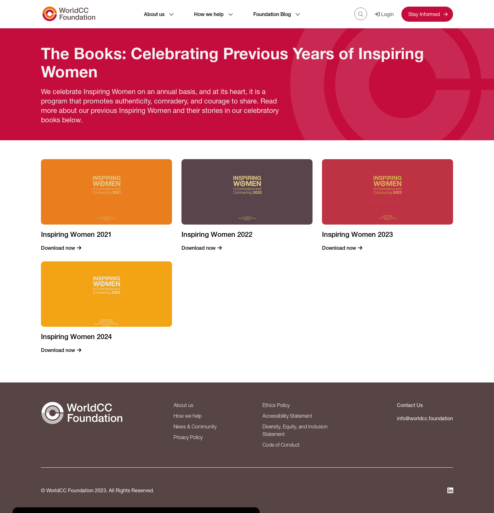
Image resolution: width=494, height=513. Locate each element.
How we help (209, 14)
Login (384, 14)
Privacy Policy (188, 437)
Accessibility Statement (287, 416)
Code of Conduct (281, 445)
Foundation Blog (272, 14)
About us (154, 14)
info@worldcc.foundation (425, 418)
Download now (58, 248)
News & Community (195, 426)
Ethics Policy (276, 405)
